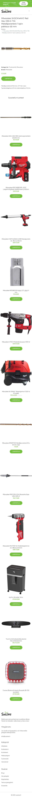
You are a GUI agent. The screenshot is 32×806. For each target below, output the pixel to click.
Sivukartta (4, 785)
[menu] (29, 11)
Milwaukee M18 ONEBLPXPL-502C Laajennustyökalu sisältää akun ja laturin (16, 188)
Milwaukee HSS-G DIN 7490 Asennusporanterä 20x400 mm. (16, 137)
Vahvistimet (4, 762)
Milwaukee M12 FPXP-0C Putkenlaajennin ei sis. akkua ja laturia (16, 547)
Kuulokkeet (4, 752)
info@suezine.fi (5, 736)
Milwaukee (20, 67)
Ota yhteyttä (5, 776)
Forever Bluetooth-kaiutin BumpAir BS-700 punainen (16, 691)
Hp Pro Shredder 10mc (16, 597)
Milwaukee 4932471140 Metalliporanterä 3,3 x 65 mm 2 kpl (16, 444)
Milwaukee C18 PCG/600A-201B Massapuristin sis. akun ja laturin (16, 240)
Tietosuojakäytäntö (7, 782)
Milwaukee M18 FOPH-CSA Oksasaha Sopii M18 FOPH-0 (16, 495)
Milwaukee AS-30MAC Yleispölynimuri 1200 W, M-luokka (16, 392)
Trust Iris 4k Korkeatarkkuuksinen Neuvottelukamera (16, 640)
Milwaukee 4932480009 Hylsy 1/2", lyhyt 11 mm (16, 291)
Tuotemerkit (12, 67)
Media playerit (5, 755)
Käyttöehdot (5, 779)
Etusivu (3, 29)
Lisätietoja (8, 78)
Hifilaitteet (4, 746)
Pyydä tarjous (23, 3)
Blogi (2, 773)
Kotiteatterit (4, 749)
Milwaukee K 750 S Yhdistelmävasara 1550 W (16, 342)
